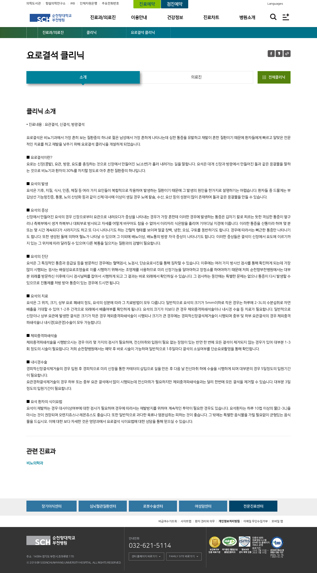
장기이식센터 (51, 506)
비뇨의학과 (34, 463)
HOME (32, 32)
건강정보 (175, 17)
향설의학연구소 (56, 3)
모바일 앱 (277, 521)
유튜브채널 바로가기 (243, 4)
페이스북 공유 (271, 53)
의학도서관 (33, 3)
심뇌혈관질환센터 (103, 506)
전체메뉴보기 (286, 17)
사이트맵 (186, 521)
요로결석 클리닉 (143, 33)
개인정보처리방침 (229, 521)
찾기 (273, 17)
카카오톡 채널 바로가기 (250, 4)
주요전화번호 (110, 3)
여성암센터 (203, 506)
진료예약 (147, 4)
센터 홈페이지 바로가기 (144, 556)
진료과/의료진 (103, 17)
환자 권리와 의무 (205, 521)
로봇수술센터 (153, 506)
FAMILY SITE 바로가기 (182, 556)
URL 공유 (287, 53)
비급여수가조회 (167, 521)
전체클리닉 (277, 77)
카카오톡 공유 (279, 53)
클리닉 (91, 33)
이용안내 (139, 17)
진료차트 (211, 17)
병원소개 (247, 17)
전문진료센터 (253, 506)
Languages (275, 4)
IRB (72, 3)
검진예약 (174, 4)
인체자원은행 (88, 3)
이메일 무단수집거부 (255, 521)
